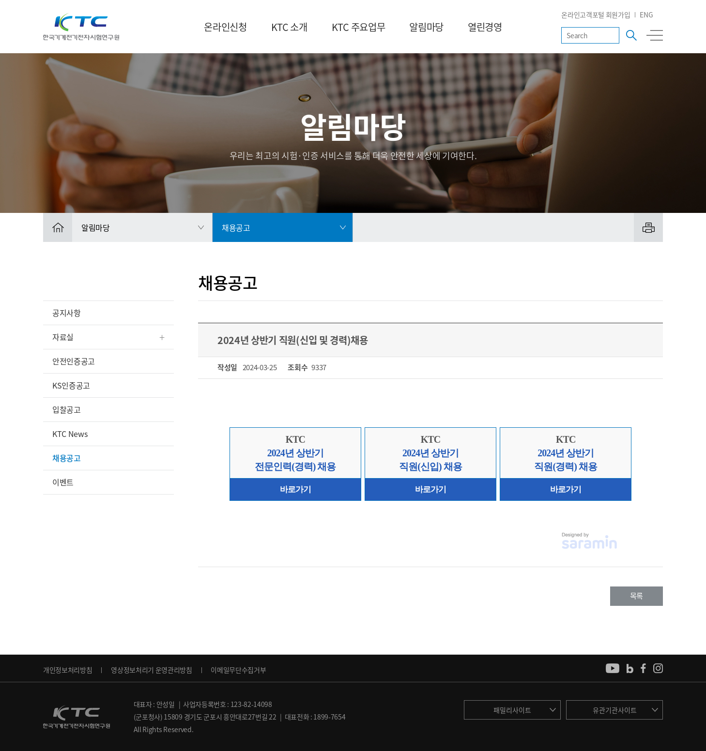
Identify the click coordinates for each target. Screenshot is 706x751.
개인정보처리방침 (67, 670)
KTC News (69, 433)
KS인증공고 (71, 385)
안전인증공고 (73, 361)
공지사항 (66, 312)
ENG (646, 14)
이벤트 (63, 482)
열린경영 (485, 27)
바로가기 (295, 489)
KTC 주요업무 (358, 27)
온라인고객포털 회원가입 (595, 14)
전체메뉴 (654, 35)
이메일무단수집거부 (238, 670)
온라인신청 (225, 27)
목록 (636, 595)
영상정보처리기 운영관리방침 (151, 670)
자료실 (63, 337)
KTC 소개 (289, 27)
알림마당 (426, 27)
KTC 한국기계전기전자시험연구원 (81, 26)
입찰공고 (66, 409)
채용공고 (66, 458)
